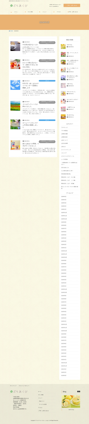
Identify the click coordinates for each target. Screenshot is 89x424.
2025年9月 (63, 222)
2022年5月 (63, 346)
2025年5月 (63, 234)
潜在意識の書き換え (66, 173)
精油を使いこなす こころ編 (68, 180)
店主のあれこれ (65, 167)
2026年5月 (63, 196)
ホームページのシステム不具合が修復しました (30, 124)
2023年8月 (63, 298)
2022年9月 (63, 334)
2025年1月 (63, 247)
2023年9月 (63, 295)
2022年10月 (64, 330)
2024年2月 (63, 282)
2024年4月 (63, 276)
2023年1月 (63, 321)
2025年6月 (63, 231)
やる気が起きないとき (30, 44)
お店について (64, 140)
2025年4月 (63, 238)
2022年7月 (63, 340)
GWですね (69, 44)
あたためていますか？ (72, 99)
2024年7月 (63, 266)
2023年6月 (63, 305)
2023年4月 (63, 311)
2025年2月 (63, 244)
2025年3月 (63, 241)
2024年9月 (63, 260)
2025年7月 (63, 228)
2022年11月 (64, 327)
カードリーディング (66, 149)
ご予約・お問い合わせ (72, 5)
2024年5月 (63, 273)
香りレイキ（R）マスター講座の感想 (69, 187)
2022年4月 (63, 350)
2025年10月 (64, 219)
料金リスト (41, 401)
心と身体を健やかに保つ (67, 170)
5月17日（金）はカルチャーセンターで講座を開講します (31, 85)
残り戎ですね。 (70, 115)
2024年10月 (64, 257)
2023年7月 (63, 302)
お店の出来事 (64, 143)
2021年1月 (63, 369)
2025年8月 (63, 225)
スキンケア (64, 153)
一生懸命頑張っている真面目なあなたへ (47, 42)
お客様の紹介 (64, 137)
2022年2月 (63, 356)
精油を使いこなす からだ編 (68, 177)
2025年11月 (64, 215)
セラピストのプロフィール (67, 156)
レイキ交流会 (64, 159)
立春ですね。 (70, 83)
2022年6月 (63, 343)
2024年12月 (64, 250)
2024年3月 (63, 279)
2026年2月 (63, 206)
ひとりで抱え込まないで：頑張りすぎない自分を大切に (30, 65)
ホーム (39, 391)
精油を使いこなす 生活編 (67, 183)
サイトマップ (13, 385)
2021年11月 (64, 366)
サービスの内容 (43, 404)
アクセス (40, 407)
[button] (79, 391)
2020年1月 (63, 372)
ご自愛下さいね (70, 107)
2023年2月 (63, 318)
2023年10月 (64, 292)
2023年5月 (63, 308)
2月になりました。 (71, 91)
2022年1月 (63, 359)
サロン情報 (40, 394)
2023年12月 (64, 289)
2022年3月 (63, 353)
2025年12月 (64, 212)
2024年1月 (63, 286)
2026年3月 (63, 202)
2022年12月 (64, 324)
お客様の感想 (64, 133)
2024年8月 (63, 263)
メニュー (40, 397)
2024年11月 (64, 254)
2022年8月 (63, 337)
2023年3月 (63, 314)
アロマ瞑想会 (64, 130)
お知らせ (47, 80)
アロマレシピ (64, 127)
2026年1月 (63, 209)
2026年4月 (63, 199)
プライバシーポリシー (24, 385)
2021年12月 (64, 362)
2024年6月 (63, 270)
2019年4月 (63, 375)
